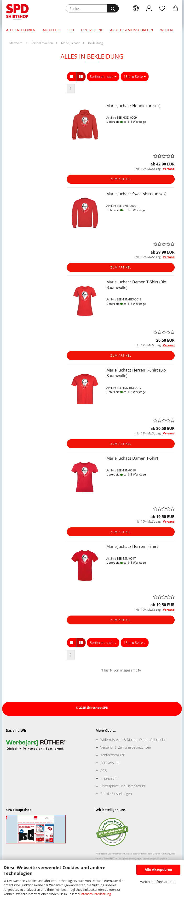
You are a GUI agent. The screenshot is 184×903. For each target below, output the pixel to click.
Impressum (108, 778)
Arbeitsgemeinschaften (131, 30)
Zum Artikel (120, 179)
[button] (135, 8)
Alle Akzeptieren (158, 869)
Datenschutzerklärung (95, 894)
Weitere (167, 30)
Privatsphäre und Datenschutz (122, 786)
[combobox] (103, 76)
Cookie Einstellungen (116, 793)
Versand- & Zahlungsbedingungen (125, 747)
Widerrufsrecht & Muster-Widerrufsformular (133, 739)
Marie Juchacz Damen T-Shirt (132, 458)
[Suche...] (113, 8)
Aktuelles (51, 30)
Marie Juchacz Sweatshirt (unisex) (136, 193)
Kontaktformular (112, 755)
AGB (103, 770)
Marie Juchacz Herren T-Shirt (132, 546)
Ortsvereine (92, 30)
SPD (71, 30)
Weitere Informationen (158, 881)
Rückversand (109, 762)
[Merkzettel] (162, 8)
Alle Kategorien (20, 30)
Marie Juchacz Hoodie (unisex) (133, 105)
